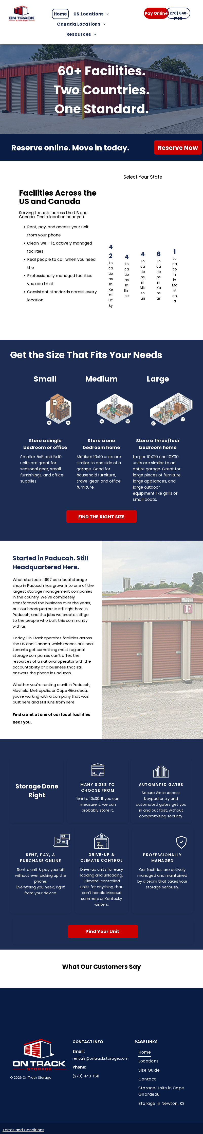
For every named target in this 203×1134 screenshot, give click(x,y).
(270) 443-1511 (85, 1073)
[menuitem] (62, 14)
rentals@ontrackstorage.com (100, 1055)
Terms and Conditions (23, 1127)
